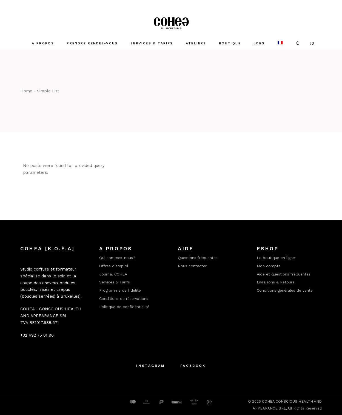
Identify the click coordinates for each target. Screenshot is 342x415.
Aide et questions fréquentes (283, 274)
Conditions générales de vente (285, 290)
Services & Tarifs (114, 282)
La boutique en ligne (276, 257)
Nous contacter (192, 266)
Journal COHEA (113, 274)
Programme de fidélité (120, 290)
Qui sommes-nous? (117, 257)
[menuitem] (280, 43)
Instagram (150, 366)
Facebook (193, 366)
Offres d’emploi (113, 266)
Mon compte (269, 266)
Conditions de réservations (123, 298)
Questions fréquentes (198, 257)
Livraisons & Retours (275, 282)
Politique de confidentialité (124, 307)
